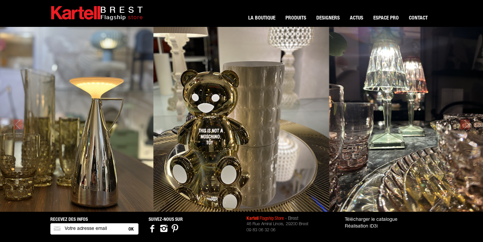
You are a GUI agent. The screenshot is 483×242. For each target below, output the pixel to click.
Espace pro (386, 18)
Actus (356, 18)
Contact (418, 18)
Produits (295, 18)
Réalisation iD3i (361, 226)
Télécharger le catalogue (371, 219)
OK (131, 229)
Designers (328, 18)
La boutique (261, 18)
